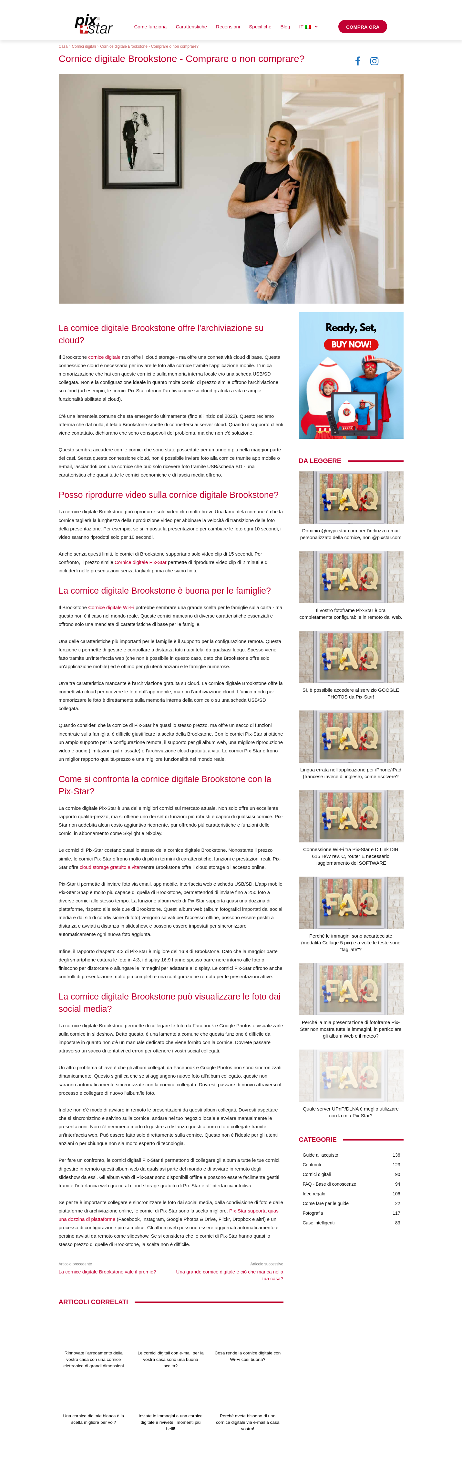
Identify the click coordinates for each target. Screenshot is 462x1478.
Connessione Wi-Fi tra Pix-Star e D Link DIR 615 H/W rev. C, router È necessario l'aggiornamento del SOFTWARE (350, 856)
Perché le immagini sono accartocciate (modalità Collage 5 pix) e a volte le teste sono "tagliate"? (351, 942)
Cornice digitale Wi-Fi (111, 607)
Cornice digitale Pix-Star (141, 562)
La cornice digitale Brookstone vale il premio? (107, 1271)
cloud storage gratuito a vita (109, 867)
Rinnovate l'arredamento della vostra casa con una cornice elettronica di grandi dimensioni (93, 1359)
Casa (63, 46)
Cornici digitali (84, 46)
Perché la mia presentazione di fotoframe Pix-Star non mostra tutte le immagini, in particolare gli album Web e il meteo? (350, 1029)
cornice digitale (104, 357)
